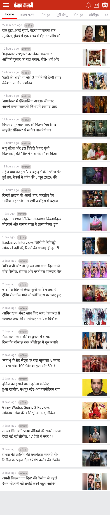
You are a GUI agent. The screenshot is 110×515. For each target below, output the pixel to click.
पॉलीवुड (45, 15)
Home (9, 14)
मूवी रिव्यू (61, 15)
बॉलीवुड (78, 15)
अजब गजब (27, 15)
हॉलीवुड (94, 15)
